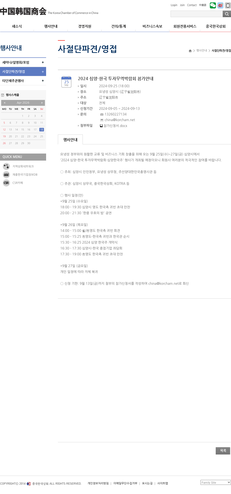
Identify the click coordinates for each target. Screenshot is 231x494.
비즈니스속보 (152, 26)
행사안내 (50, 26)
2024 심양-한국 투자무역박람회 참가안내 (115, 78)
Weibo (220, 5)
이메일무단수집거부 (125, 483)
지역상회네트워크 (23, 166)
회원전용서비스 (184, 26)
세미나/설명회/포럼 (15, 62)
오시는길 (147, 483)
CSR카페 (17, 183)
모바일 (228, 5)
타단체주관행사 (13, 81)
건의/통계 (118, 26)
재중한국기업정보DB (24, 174)
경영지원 (84, 26)
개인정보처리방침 (98, 483)
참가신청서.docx (115, 125)
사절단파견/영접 (13, 71)
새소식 (17, 26)
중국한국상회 (49, 11)
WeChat (213, 5)
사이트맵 (162, 483)
